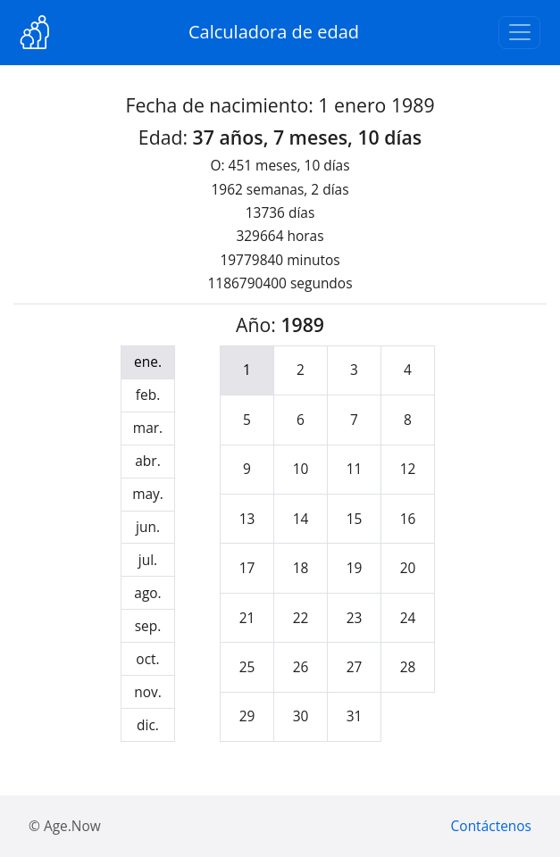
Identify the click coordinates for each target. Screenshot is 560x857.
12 (408, 468)
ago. (147, 593)
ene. (148, 361)
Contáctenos (491, 826)
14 (301, 518)
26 (301, 667)
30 (301, 716)
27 (355, 667)
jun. (148, 527)
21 (247, 618)
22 (301, 618)
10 (301, 468)
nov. (148, 692)
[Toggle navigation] (519, 32)
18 (301, 568)
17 (247, 568)
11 (355, 468)
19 (355, 568)
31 (355, 716)
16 (408, 518)
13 (247, 518)
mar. (148, 427)
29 (247, 716)
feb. (148, 394)
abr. (147, 460)
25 (247, 667)
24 (408, 618)
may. (147, 493)
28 (408, 667)
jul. (147, 560)
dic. (148, 725)
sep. (148, 626)
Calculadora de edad (273, 32)
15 (355, 518)
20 (408, 568)
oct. (147, 659)
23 (355, 618)
